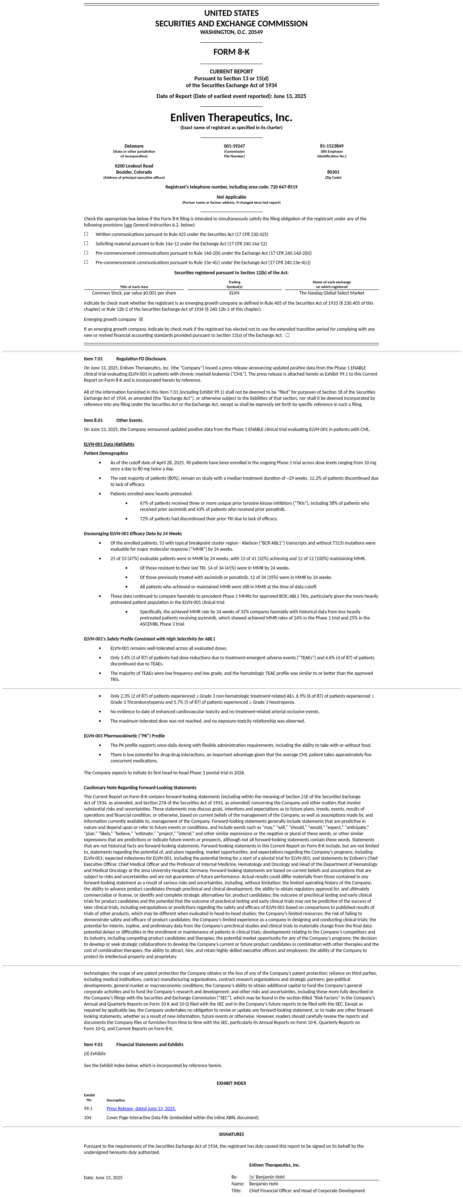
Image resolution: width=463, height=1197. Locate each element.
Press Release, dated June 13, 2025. (141, 1108)
